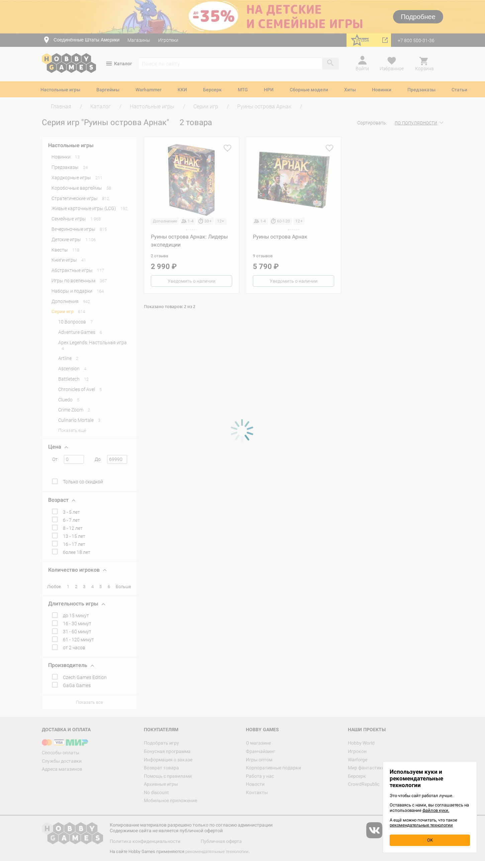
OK (430, 840)
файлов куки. (435, 810)
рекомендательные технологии (421, 825)
